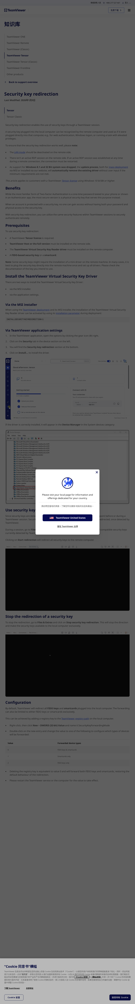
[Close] (96, 472)
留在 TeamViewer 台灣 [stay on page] (67, 526)
